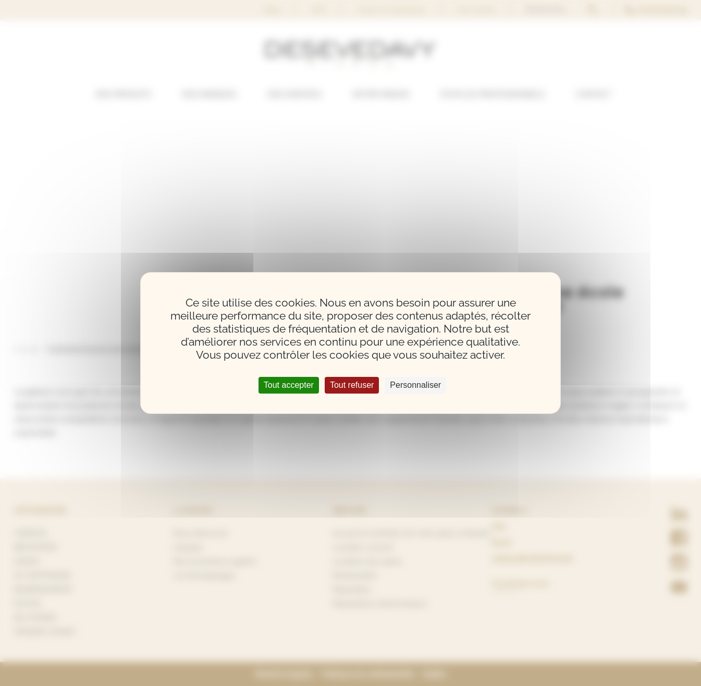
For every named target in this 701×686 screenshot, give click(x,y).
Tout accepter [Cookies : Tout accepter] (289, 385)
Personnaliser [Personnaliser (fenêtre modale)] (415, 385)
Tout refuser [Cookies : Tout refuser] (352, 385)
